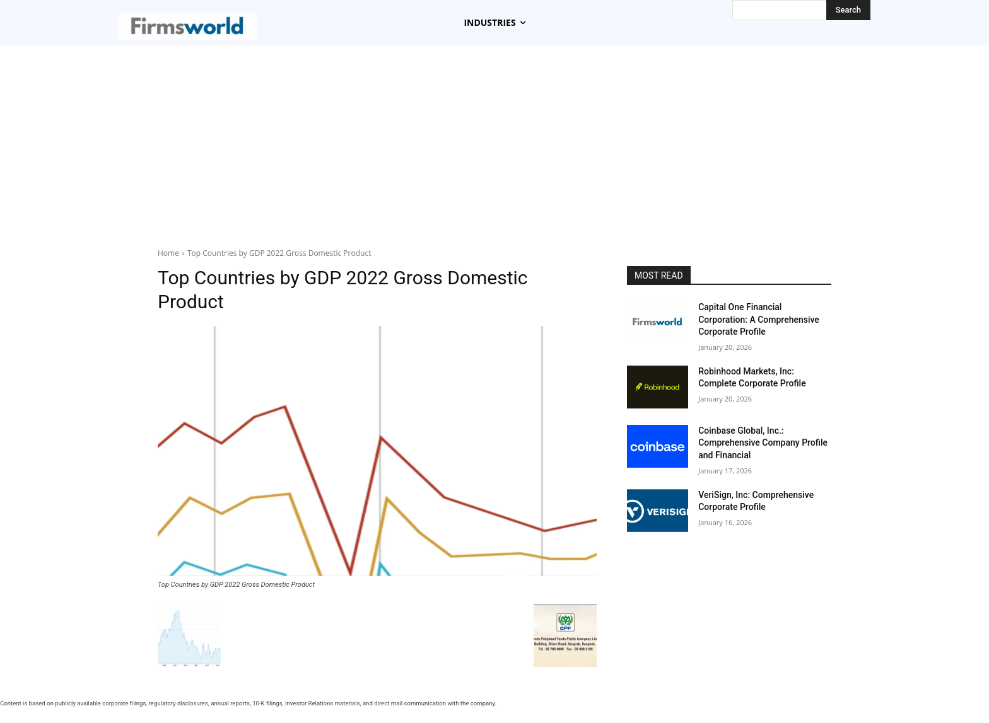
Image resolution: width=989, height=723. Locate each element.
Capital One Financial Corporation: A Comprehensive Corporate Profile (758, 319)
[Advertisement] (494, 140)
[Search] (848, 10)
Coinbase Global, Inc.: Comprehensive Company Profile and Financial (763, 442)
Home (168, 253)
